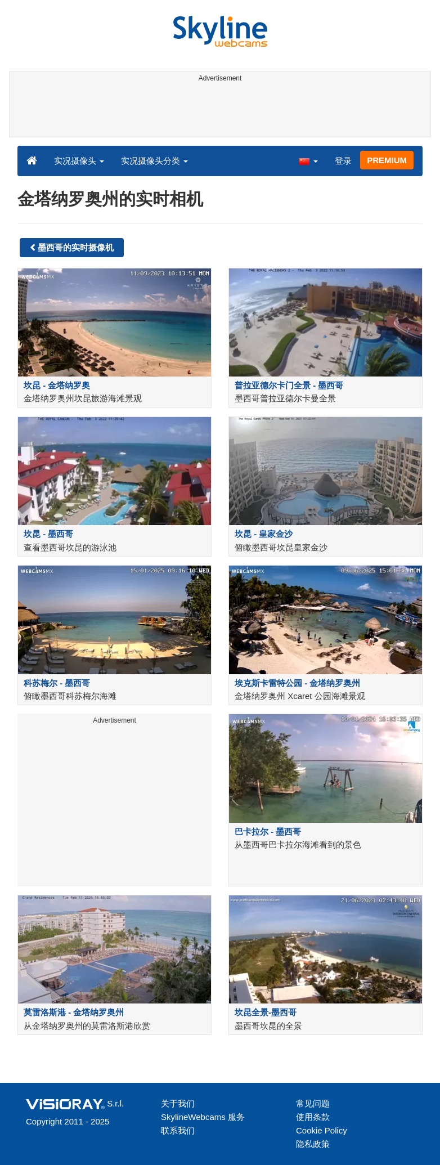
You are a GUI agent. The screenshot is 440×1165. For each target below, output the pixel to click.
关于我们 (178, 1103)
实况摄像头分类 (154, 160)
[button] (308, 160)
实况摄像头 (79, 160)
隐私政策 (313, 1144)
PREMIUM (387, 160)
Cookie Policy (321, 1130)
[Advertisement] (218, 111)
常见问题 (313, 1103)
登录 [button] (343, 160)
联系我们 (178, 1130)
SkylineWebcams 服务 (203, 1117)
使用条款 (313, 1117)
